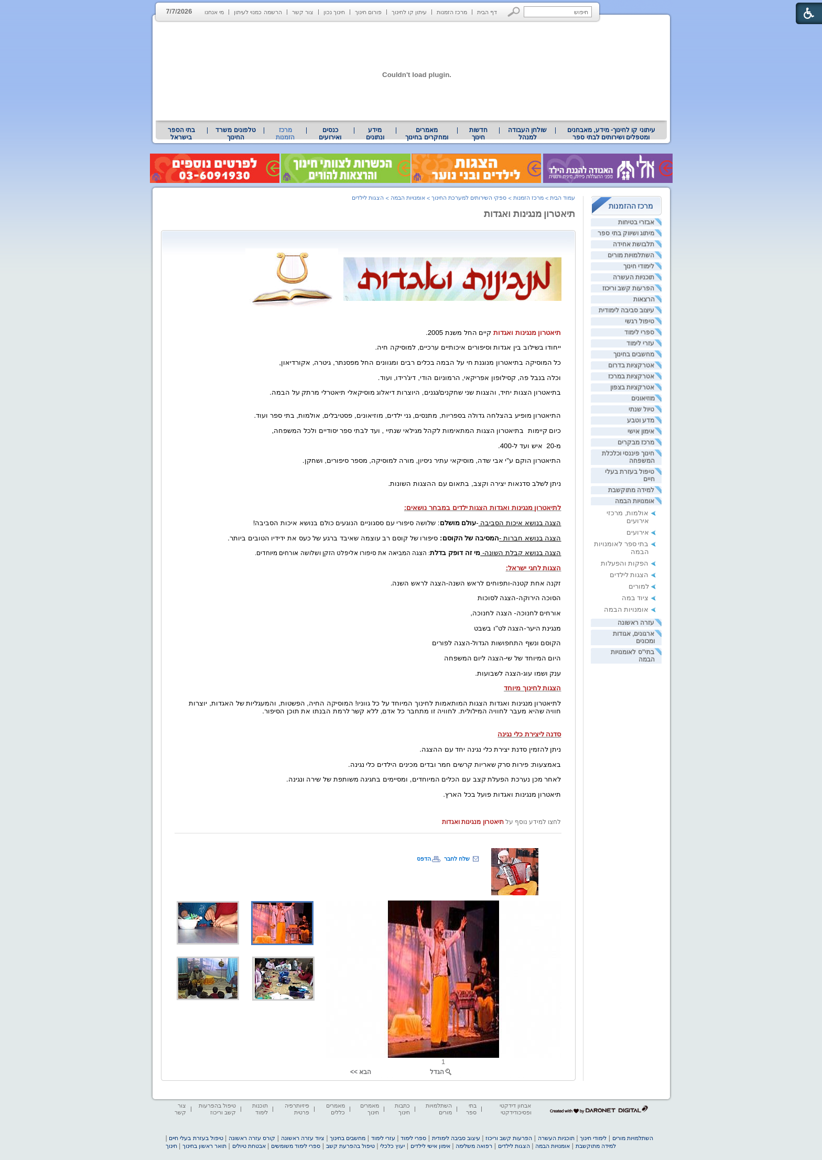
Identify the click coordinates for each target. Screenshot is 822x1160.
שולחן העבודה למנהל (527, 133)
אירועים (637, 532)
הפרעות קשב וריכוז (628, 288)
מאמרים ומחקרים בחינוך (426, 133)
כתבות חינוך (402, 1108)
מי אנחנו (214, 12)
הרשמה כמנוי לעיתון (258, 12)
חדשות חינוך (478, 133)
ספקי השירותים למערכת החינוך (468, 197)
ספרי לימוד (639, 332)
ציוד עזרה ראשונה (303, 1138)
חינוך (171, 1146)
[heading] (557, 238)
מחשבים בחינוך (633, 354)
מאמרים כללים (335, 1108)
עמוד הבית (562, 197)
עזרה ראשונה (636, 622)
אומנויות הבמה (634, 501)
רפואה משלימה (474, 1146)
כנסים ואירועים (330, 133)
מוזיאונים (643, 398)
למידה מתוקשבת (631, 490)
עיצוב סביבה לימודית (627, 310)
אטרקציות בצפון (632, 387)
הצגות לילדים (629, 575)
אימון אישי (641, 431)
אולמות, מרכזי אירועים (627, 517)
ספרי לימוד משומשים (295, 1146)
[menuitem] (611, 133)
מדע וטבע (640, 420)
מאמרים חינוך (369, 1108)
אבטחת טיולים (249, 1146)
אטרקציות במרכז (631, 376)
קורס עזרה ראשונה (252, 1138)
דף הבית (487, 12)
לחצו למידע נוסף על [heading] (532, 822)
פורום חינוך (368, 12)
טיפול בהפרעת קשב (350, 1146)
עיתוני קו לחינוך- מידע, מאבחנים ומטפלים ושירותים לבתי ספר (611, 133)
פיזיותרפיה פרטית (297, 1108)
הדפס (424, 858)
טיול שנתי (641, 409)
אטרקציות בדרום (631, 365)
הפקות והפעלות (625, 563)
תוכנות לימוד (260, 1108)
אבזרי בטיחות (636, 222)
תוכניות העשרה (633, 277)
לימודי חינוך (638, 266)
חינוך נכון (334, 12)
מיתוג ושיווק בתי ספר (626, 233)
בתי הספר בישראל (181, 133)
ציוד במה (635, 598)
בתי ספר (471, 1108)
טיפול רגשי (639, 321)
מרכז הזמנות (452, 12)
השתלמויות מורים (631, 255)
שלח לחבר (457, 858)
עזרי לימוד (640, 343)
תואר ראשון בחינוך (204, 1146)
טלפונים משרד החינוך (235, 133)
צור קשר (302, 12)
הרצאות (644, 299)
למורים (639, 586)
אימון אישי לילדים (430, 1146)
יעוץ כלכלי (392, 1146)
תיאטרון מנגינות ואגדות (530, 214)
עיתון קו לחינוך (409, 12)
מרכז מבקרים (636, 442)
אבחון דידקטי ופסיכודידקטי (515, 1108)
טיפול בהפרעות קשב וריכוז (217, 1108)
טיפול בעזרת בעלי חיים (196, 1138)
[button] (514, 11)
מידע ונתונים (375, 133)
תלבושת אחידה (633, 244)
